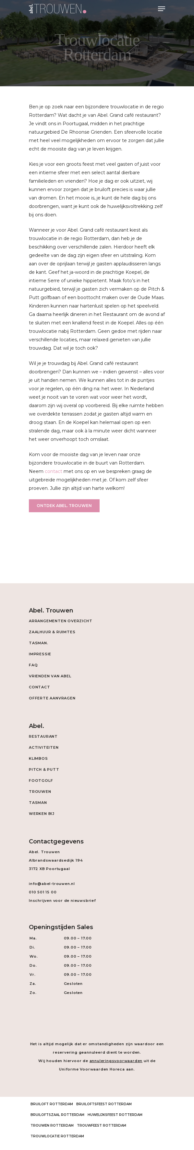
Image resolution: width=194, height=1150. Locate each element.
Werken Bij (42, 813)
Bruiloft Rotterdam (51, 1104)
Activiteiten (44, 747)
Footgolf (41, 780)
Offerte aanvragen (52, 698)
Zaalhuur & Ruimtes (52, 632)
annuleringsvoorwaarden (116, 1061)
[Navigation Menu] (161, 9)
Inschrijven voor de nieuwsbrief (62, 900)
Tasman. (38, 643)
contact (53, 471)
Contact (39, 687)
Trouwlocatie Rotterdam (57, 1136)
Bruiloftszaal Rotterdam (57, 1115)
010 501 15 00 (42, 892)
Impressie (40, 654)
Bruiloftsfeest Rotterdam (104, 1104)
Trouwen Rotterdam (52, 1125)
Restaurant (43, 736)
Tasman (38, 802)
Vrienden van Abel (50, 676)
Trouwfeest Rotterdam (101, 1125)
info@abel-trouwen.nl (52, 883)
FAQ (33, 665)
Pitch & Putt (44, 769)
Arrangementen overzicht (60, 621)
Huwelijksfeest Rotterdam (115, 1115)
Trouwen (40, 791)
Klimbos (38, 758)
